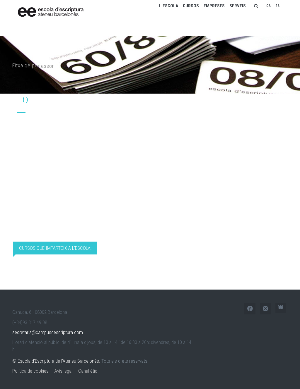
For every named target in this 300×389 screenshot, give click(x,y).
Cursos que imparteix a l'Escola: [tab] (55, 248)
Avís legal (63, 371)
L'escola (168, 5)
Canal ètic (87, 371)
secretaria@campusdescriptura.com (47, 332)
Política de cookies (30, 371)
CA (268, 6)
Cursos (191, 5)
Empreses (214, 5)
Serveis (237, 5)
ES (277, 6)
